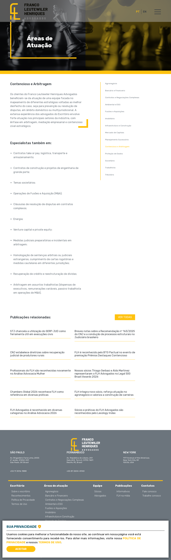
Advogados (100, 496)
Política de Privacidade (23, 500)
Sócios (97, 492)
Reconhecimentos (20, 496)
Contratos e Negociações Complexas (122, 97)
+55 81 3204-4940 (76, 471)
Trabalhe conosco (151, 496)
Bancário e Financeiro (115, 90)
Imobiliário (110, 118)
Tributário (109, 175)
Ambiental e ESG (112, 104)
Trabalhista (110, 168)
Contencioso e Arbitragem (117, 146)
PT (138, 11)
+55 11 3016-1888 (18, 471)
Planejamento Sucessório (117, 140)
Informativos (123, 492)
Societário (110, 161)
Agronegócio (111, 83)
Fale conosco (149, 492)
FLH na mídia (123, 496)
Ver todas (125, 317)
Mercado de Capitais (114, 132)
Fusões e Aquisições (114, 111)
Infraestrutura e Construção (118, 126)
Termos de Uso (19, 504)
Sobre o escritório (20, 492)
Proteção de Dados (114, 154)
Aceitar (21, 549)
